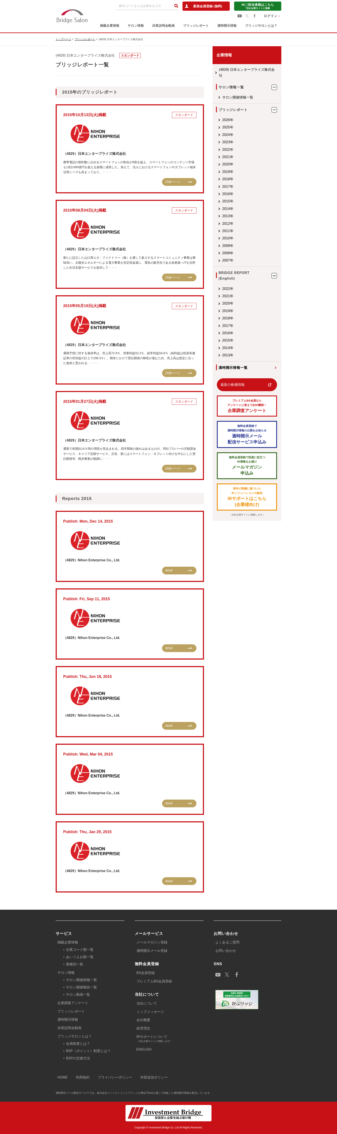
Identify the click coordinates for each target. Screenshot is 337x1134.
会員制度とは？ (78, 1043)
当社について (146, 1003)
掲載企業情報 (109, 25)
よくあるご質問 (227, 942)
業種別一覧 (74, 964)
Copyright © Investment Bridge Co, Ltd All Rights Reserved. (169, 1127)
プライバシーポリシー (115, 1077)
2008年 (227, 253)
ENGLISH (144, 1049)
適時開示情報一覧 (233, 367)
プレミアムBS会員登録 (154, 981)
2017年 (227, 186)
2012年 (227, 223)
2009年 (227, 246)
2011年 (227, 231)
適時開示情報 (227, 25)
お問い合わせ (225, 950)
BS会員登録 (145, 973)
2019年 (227, 172)
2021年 (227, 157)
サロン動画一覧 (78, 994)
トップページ (63, 39)
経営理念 (143, 1028)
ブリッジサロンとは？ (261, 25)
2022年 (227, 149)
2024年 (227, 135)
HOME (62, 1077)
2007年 (227, 260)
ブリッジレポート (196, 25)
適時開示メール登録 (151, 950)
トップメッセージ (150, 1012)
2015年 (227, 201)
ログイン (270, 16)
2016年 (227, 194)
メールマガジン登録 (151, 942)
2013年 (227, 216)
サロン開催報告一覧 (81, 987)
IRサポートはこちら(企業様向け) (247, 496)
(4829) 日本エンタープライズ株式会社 (247, 72)
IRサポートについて (170, 1039)
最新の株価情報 (233, 384)
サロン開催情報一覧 (237, 97)
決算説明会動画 (163, 25)
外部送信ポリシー (154, 1077)
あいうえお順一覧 (79, 957)
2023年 (227, 142)
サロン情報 (136, 25)
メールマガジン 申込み (247, 465)
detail (168, 570)
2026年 (227, 120)
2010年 (227, 238)
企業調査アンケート (247, 406)
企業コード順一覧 (79, 949)
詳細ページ (172, 181)
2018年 (227, 179)
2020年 (227, 164)
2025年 (227, 127)
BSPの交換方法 (78, 1058)
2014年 (227, 209)
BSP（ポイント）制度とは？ (88, 1051)
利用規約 (83, 1077)
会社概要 (143, 1020)
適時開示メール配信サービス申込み (247, 434)
